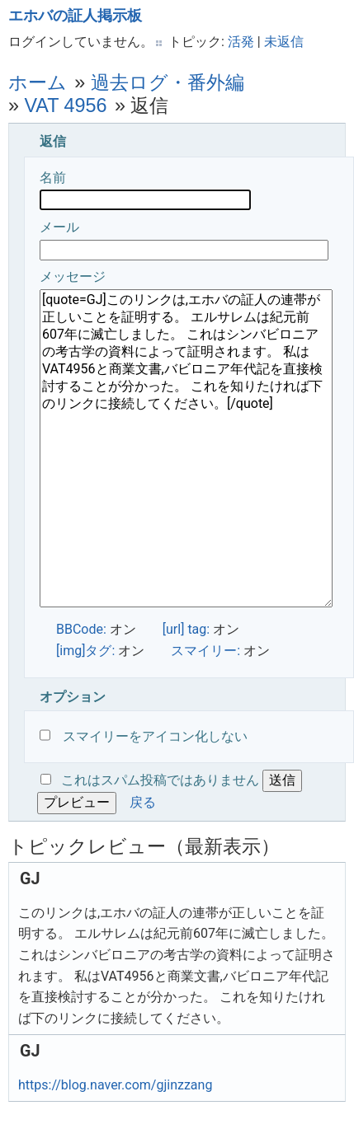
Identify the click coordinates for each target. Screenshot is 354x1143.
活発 (241, 41)
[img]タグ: (85, 650)
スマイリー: (205, 650)
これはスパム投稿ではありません (160, 780)
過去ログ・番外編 (167, 82)
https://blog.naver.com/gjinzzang (115, 1085)
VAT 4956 (66, 105)
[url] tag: (186, 629)
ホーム (37, 82)
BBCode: (81, 629)
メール (184, 239)
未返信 (284, 41)
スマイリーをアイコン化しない (144, 736)
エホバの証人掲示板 (75, 15)
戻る (143, 802)
